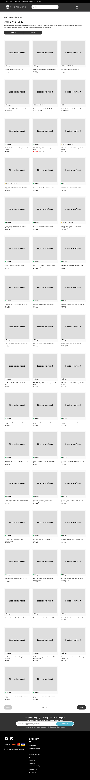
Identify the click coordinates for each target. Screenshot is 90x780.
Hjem (5, 17)
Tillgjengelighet (33, 769)
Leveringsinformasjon (34, 750)
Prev (8, 707)
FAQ (30, 757)
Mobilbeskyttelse (12, 17)
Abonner (64, 724)
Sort (32, 32)
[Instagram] (11, 739)
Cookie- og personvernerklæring (34, 765)
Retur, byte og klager (34, 754)
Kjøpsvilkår (32, 760)
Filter (13, 32)
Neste (82, 707)
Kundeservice (32, 745)
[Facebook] (6, 739)
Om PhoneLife (33, 772)
